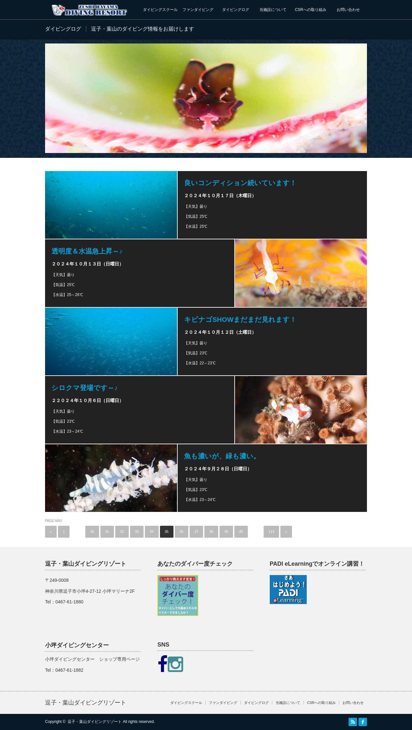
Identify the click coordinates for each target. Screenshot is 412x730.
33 (137, 531)
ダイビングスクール (160, 9)
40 (241, 531)
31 (107, 531)
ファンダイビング (198, 9)
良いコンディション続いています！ (240, 183)
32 (122, 531)
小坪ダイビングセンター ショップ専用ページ (92, 659)
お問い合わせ (348, 9)
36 (181, 531)
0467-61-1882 (69, 670)
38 (211, 531)
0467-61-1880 (69, 601)
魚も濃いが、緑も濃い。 (222, 456)
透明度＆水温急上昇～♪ (87, 251)
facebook (363, 722)
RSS (353, 722)
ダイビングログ (235, 9)
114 (271, 531)
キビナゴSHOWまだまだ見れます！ (240, 319)
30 (92, 531)
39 (226, 531)
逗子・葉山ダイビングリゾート (85, 702)
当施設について (272, 9)
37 (196, 531)
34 (152, 531)
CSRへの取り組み (310, 9)
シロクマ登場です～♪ (85, 387)
